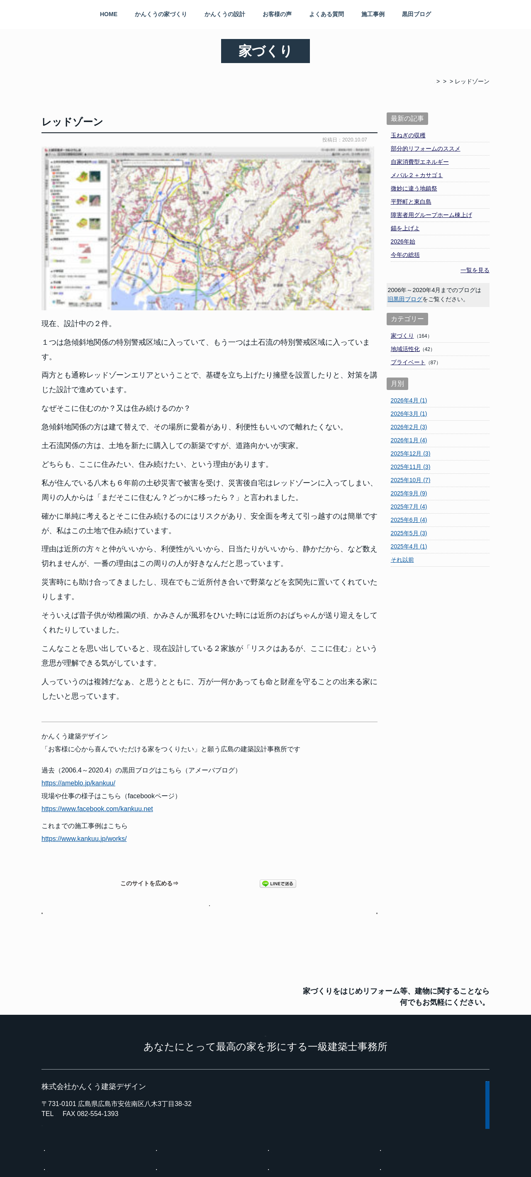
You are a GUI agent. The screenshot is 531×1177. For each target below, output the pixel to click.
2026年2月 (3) (409, 427)
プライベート (408, 362)
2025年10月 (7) (411, 480)
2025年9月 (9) (409, 493)
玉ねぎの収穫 (408, 135)
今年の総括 (405, 254)
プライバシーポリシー (290, 1148)
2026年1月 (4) (409, 440)
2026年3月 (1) (409, 413)
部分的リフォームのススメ (425, 148)
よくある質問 (326, 14)
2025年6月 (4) (409, 520)
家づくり (402, 335)
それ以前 (402, 559)
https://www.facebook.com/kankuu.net (97, 651)
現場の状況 (61, 1109)
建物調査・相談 (179, 1109)
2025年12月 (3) (411, 453)
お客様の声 (277, 14)
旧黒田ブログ (404, 299)
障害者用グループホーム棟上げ (431, 215)
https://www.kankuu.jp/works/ (84, 681)
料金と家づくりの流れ (76, 1090)
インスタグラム (403, 1109)
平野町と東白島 (411, 201)
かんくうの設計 (225, 14)
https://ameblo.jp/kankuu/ (78, 625)
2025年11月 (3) (411, 466)
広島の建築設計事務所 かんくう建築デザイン (275, 1163)
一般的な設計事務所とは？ (418, 1052)
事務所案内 (285, 1090)
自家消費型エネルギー (420, 161)
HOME (108, 14)
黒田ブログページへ (209, 751)
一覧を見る (475, 270)
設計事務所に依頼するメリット (88, 1071)
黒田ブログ (416, 14)
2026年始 (403, 241)
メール (441, 885)
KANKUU (266, 924)
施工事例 (373, 14)
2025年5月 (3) (409, 533)
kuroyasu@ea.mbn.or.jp (76, 1021)
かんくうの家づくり (161, 14)
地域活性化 (405, 349)
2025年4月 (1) (409, 546)
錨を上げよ (405, 228)
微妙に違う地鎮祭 (414, 188)
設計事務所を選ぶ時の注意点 (197, 1071)
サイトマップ (229, 1148)
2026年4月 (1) (409, 400)
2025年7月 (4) (409, 506)
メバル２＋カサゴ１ (417, 175)
